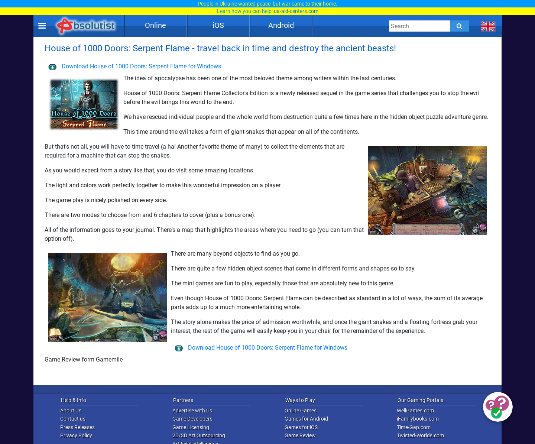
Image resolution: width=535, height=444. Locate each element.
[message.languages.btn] (488, 26)
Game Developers (192, 419)
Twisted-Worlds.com (420, 435)
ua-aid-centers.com (296, 11)
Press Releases (77, 427)
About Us (70, 411)
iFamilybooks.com (418, 419)
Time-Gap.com (414, 427)
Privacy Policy (76, 435)
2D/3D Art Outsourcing (198, 435)
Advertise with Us (192, 411)
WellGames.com (415, 411)
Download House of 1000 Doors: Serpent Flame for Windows (134, 66)
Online (155, 25)
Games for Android (306, 419)
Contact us (72, 419)
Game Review (300, 435)
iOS (218, 25)
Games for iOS (301, 427)
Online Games (301, 411)
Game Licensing (190, 427)
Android (281, 25)
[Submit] (459, 26)
